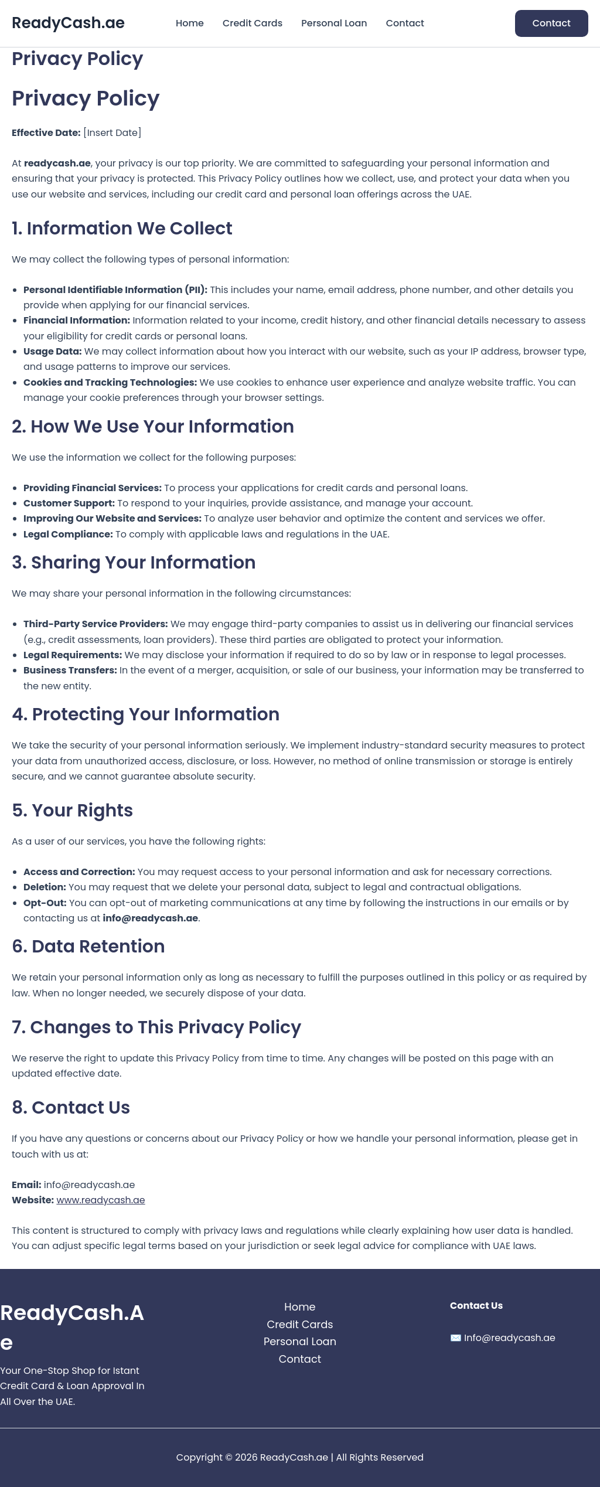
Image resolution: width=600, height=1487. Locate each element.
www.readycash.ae (100, 1200)
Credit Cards (252, 23)
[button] (551, 23)
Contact (405, 23)
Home (190, 23)
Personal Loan (334, 23)
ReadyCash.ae (68, 22)
